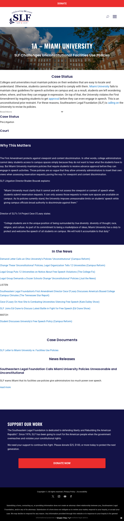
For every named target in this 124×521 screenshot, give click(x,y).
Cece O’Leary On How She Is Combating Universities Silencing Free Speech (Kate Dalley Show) (50, 301)
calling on (113, 102)
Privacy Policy (70, 492)
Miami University (99, 86)
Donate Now (62, 463)
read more (5, 387)
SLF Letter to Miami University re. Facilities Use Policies (29, 350)
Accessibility (82, 492)
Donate (62, 3)
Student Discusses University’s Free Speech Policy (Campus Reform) (36, 321)
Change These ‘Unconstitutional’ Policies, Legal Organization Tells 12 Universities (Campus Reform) (52, 265)
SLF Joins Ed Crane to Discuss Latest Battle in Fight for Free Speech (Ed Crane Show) (45, 308)
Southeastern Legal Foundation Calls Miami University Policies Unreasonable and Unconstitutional (58, 371)
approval (54, 98)
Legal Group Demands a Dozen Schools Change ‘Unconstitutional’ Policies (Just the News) (48, 278)
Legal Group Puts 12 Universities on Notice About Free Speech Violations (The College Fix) (47, 271)
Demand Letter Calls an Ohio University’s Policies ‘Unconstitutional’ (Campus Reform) (45, 258)
